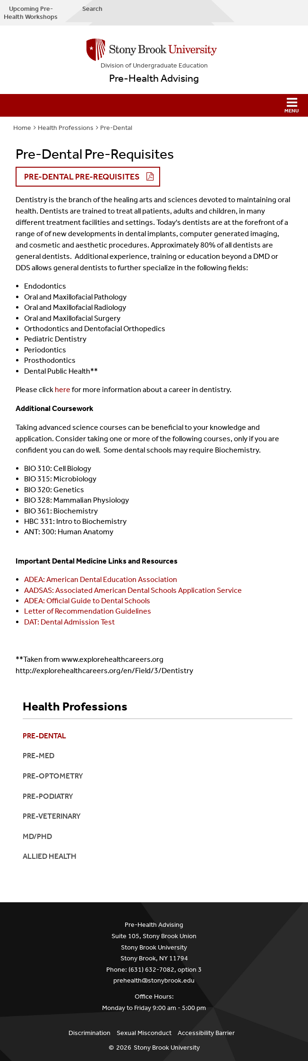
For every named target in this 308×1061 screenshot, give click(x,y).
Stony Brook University (167, 1048)
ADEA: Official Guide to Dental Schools (87, 600)
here (62, 389)
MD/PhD (37, 836)
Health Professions (66, 128)
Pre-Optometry (53, 775)
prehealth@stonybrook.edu (154, 980)
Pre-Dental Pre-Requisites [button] (82, 176)
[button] (154, 105)
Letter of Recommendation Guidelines (87, 611)
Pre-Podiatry (48, 796)
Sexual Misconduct (144, 1033)
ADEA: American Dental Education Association (100, 579)
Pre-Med (38, 755)
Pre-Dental (116, 128)
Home (22, 128)
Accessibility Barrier (206, 1033)
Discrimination (89, 1033)
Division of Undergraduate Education (154, 65)
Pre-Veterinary (52, 816)
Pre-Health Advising (154, 78)
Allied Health (50, 856)
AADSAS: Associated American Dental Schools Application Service (133, 590)
